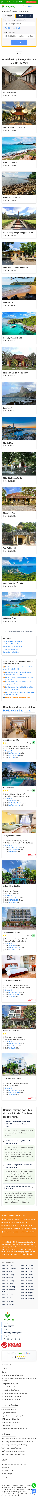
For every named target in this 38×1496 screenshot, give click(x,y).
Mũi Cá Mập (8, 443)
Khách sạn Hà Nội (7, 1266)
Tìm (19, 42)
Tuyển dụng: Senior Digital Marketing (13, 1451)
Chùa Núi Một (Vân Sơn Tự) (14, 127)
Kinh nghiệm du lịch (8, 1470)
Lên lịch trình (31, 2)
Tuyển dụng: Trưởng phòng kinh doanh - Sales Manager (19, 1438)
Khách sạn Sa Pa (7, 1272)
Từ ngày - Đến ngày (9, 32)
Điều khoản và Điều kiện (9, 1409)
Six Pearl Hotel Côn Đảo (11, 886)
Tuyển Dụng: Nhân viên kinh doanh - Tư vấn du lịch (17, 1441)
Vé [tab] (30, 16)
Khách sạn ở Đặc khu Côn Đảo (12, 644)
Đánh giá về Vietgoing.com (10, 1384)
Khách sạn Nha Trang (8, 1287)
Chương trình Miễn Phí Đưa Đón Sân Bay (14, 1393)
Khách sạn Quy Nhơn (27, 1298)
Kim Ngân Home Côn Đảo (12, 836)
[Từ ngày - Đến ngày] (19, 36)
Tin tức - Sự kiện (7, 1474)
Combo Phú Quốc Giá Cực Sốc (17, 2)
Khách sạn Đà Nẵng (8, 1281)
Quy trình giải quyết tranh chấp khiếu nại (14, 1428)
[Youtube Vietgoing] (16, 1339)
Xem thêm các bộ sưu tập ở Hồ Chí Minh (17, 697)
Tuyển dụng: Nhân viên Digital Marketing (14, 1445)
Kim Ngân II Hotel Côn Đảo (12, 1078)
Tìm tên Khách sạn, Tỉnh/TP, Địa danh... (14, 20)
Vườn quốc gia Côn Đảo (13, 583)
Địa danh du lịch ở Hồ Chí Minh (12, 641)
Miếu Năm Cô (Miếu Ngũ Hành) (16, 373)
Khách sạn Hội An (7, 1284)
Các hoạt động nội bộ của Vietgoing (13, 1375)
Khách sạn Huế (6, 1298)
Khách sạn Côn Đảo (27, 1295)
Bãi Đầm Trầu (8, 303)
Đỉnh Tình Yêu (8, 408)
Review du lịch (6, 1467)
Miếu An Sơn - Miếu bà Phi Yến (15, 268)
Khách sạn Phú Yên (8, 1302)
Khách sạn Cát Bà (7, 1277)
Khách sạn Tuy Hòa (8, 1305)
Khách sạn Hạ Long (8, 1274)
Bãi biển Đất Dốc (10, 618)
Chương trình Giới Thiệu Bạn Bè (11, 1396)
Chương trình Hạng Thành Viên (11, 1399)
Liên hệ (4, 1372)
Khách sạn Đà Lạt (7, 1295)
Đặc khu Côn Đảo (24, 11)
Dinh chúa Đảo (9, 513)
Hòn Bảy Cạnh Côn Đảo (12, 338)
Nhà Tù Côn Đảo (9, 92)
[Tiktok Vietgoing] (19, 1339)
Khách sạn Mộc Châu (27, 1269)
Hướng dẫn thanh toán (9, 1387)
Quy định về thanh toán (9, 1413)
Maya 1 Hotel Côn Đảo (11, 740)
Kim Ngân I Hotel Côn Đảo (12, 980)
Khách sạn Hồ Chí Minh (9, 1269)
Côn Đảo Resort (8, 788)
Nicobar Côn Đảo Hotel (11, 1031)
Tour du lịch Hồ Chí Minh (11, 652)
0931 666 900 (29, 6)
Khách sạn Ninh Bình (27, 1266)
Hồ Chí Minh (13, 11)
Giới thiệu (4, 1369)
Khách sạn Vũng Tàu (27, 1292)
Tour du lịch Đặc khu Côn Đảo (12, 646)
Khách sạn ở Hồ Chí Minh (11, 649)
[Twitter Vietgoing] (12, 1339)
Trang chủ (5, 11)
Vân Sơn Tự (12, 757)
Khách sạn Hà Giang (27, 1272)
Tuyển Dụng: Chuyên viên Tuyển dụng (13, 1454)
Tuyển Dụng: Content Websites (11, 1448)
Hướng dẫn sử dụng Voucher (11, 1390)
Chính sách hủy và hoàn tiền (10, 1419)
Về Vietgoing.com (7, 1477)
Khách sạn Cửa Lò (26, 1281)
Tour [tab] (21, 16)
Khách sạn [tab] (9, 16)
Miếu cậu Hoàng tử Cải (12, 478)
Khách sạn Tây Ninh (27, 1284)
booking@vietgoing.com (12, 1333)
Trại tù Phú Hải (9, 548)
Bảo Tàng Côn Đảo (14, 753)
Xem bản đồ (7, 751)
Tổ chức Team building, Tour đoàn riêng (14, 1464)
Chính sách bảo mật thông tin (11, 1422)
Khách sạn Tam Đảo (27, 1277)
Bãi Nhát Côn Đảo (10, 162)
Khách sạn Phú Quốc (27, 1290)
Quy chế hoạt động (7, 1425)
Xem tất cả (29, 711)
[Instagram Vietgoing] (8, 1339)
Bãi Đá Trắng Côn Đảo (12, 197)
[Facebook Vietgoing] (4, 1339)
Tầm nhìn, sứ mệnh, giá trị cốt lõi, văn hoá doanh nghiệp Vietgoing (19, 1379)
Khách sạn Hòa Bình (27, 1274)
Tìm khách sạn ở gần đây (11, 28)
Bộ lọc (19, 53)
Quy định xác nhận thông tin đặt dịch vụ (14, 1416)
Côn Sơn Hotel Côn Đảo (11, 933)
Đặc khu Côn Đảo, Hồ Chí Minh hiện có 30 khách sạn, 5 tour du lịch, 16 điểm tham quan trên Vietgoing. (19, 1133)
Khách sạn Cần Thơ (27, 1287)
